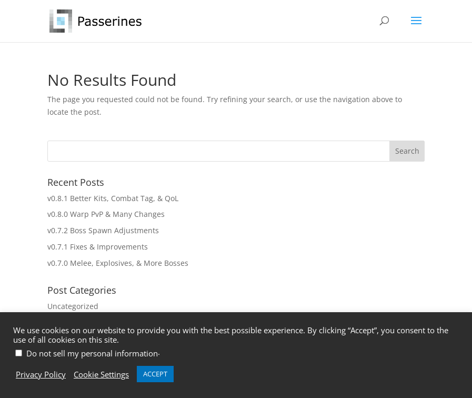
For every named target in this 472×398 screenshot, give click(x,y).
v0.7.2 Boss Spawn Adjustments (103, 230)
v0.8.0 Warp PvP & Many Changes (106, 214)
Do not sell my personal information (92, 353)
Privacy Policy (41, 374)
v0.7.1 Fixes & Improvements (97, 247)
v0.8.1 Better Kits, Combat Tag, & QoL (112, 198)
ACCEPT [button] (155, 374)
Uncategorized (72, 306)
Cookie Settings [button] (101, 374)
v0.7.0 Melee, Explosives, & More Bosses (117, 263)
